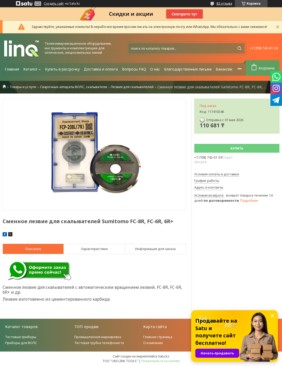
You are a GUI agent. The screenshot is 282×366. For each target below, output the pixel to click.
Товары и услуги (23, 87)
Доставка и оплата (101, 69)
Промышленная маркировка (97, 336)
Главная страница (157, 336)
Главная (12, 69)
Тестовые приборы (20, 336)
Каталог (30, 69)
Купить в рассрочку (62, 69)
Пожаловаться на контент (160, 361)
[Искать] (239, 48)
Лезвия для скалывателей (132, 87)
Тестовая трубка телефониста (99, 342)
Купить (236, 148)
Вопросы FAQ (134, 69)
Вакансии (224, 69)
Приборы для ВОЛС (21, 342)
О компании (153, 342)
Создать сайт (54, 3)
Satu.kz (163, 356)
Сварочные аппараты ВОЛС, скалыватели (73, 87)
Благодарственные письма (188, 69)
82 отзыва (224, 3)
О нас (155, 69)
